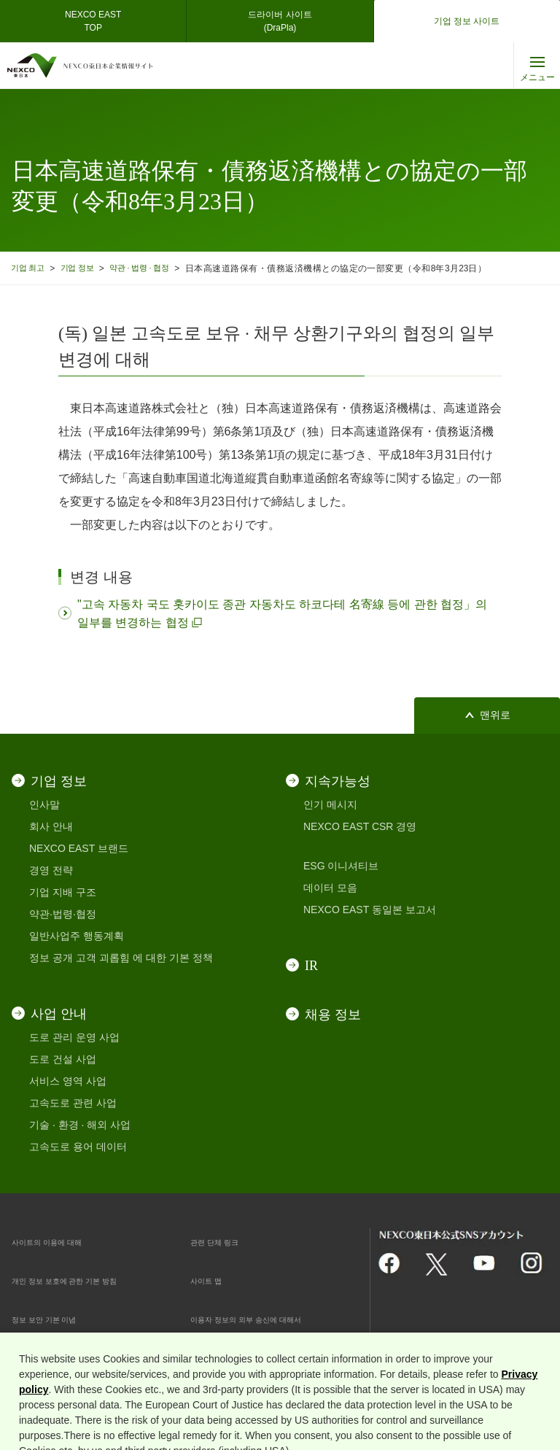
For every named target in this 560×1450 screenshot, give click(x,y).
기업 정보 (85, 268)
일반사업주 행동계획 (76, 936)
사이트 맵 (212, 1280)
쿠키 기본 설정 (223, 1357)
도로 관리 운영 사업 (74, 1037)
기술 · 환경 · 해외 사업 (80, 1125)
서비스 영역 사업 (67, 1081)
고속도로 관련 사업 (73, 1103)
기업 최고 (30, 268)
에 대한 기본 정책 (173, 958)
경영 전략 (51, 870)
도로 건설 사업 (62, 1059)
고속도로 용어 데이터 (78, 1146)
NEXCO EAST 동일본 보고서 (369, 909)
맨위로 (495, 715)
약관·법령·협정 (62, 914)
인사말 (44, 804)
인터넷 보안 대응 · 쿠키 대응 (76, 1357)
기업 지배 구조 (62, 892)
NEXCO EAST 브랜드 (78, 848)
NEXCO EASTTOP (93, 21)
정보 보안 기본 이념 (57, 1319)
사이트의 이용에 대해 (60, 1241)
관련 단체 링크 (223, 1241)
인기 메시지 (330, 804)
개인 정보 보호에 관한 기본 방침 (85, 1280)
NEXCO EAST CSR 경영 (359, 826)
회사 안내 (51, 826)
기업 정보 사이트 (466, 21)
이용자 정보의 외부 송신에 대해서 (267, 1319)
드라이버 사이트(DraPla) (279, 21)
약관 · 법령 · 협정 (156, 268)
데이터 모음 (330, 887)
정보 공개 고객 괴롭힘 (79, 958)
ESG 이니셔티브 (340, 866)
